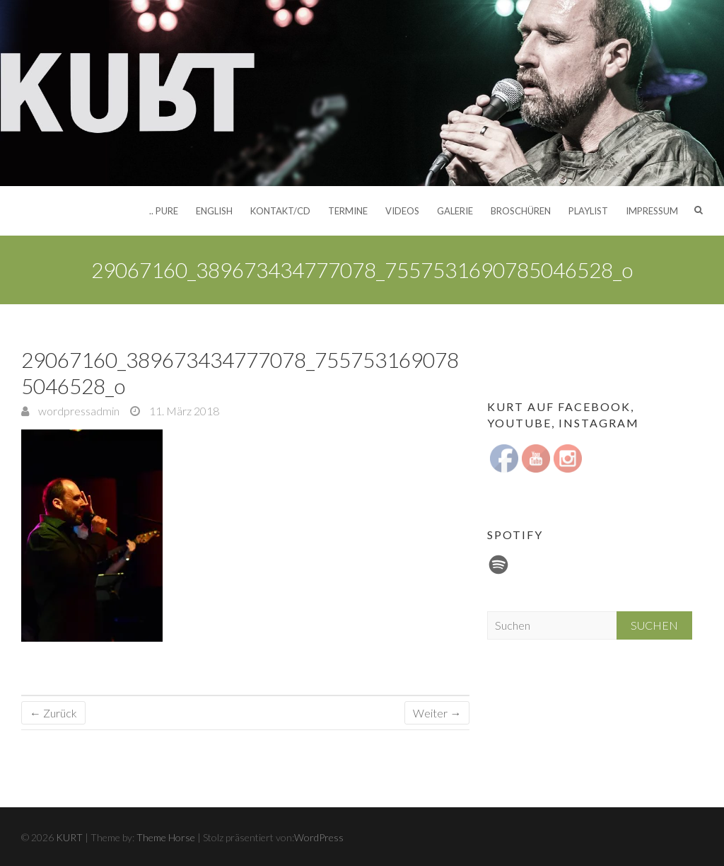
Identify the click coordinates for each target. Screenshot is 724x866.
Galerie (455, 210)
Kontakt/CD (280, 210)
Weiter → (437, 713)
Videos (402, 210)
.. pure (163, 210)
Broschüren (521, 210)
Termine (348, 210)
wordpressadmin (77, 410)
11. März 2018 (183, 410)
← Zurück (53, 713)
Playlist (588, 210)
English (214, 210)
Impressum (652, 210)
